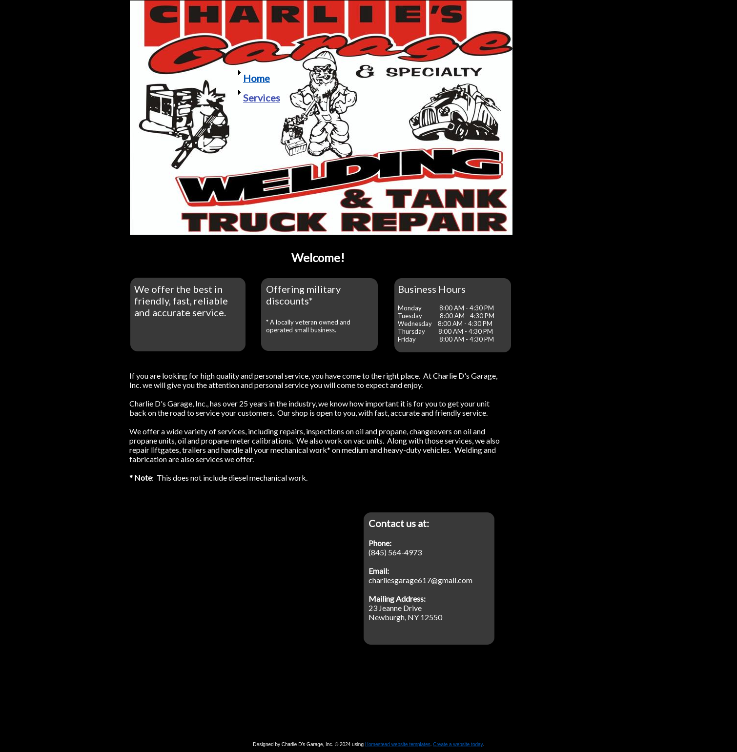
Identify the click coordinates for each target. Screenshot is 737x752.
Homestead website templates (397, 744)
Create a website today (458, 744)
